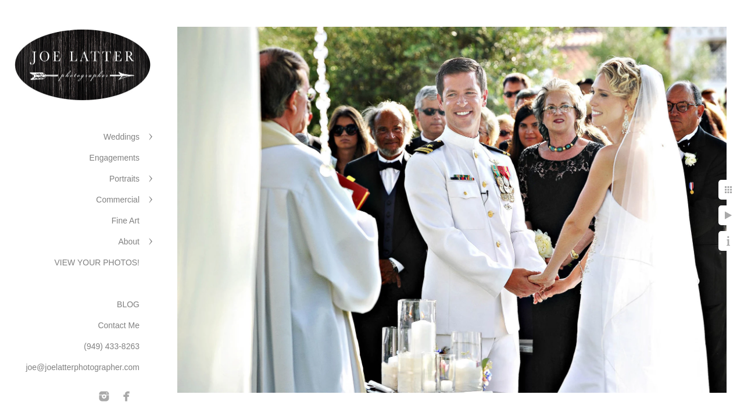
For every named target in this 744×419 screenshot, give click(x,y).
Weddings (121, 136)
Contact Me (119, 325)
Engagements (115, 157)
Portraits (124, 178)
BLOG (128, 304)
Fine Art (126, 220)
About (129, 241)
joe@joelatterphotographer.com (83, 367)
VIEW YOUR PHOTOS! (97, 262)
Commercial (118, 199)
